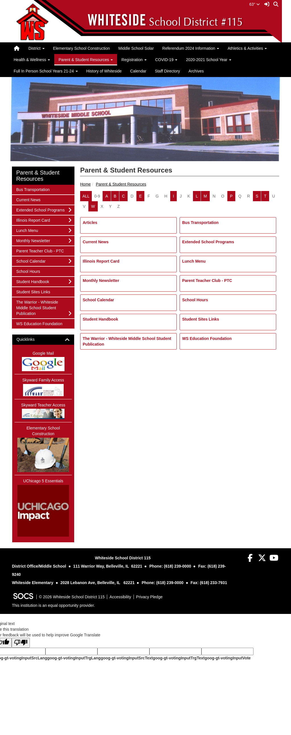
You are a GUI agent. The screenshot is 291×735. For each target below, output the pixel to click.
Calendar (138, 71)
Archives (196, 71)
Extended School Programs (208, 242)
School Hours (195, 300)
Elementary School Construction (81, 48)
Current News (96, 242)
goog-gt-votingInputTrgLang (74, 658)
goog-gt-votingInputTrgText (178, 658)
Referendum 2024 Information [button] (190, 48)
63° (254, 4)
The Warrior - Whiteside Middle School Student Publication (127, 341)
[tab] (43, 339)
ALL (86, 196)
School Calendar (98, 300)
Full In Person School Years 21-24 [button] (46, 71)
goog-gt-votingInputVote (228, 658)
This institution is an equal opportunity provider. (53, 605)
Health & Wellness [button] (32, 59)
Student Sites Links (200, 319)
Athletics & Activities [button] (247, 48)
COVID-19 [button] (166, 59)
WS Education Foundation (207, 338)
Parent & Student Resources (121, 184)
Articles (90, 222)
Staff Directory (167, 71)
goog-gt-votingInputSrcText (127, 658)
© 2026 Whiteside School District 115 (72, 597)
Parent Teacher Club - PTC (207, 280)
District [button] (36, 48)
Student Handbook (100, 319)
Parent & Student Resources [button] (86, 59)
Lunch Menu (193, 261)
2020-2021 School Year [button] (208, 59)
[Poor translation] (21, 643)
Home (85, 184)
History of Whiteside (104, 71)
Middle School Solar (136, 48)
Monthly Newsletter (101, 280)
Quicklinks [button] (30, 339)
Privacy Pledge (149, 597)
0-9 (97, 196)
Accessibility (120, 597)
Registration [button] (134, 59)
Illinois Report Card (101, 261)
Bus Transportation (200, 222)
